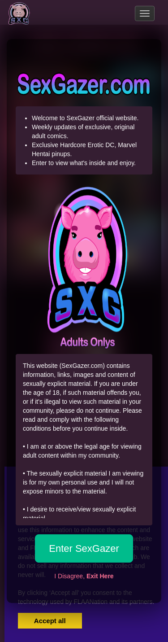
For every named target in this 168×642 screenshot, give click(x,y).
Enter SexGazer (84, 548)
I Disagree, (83, 576)
